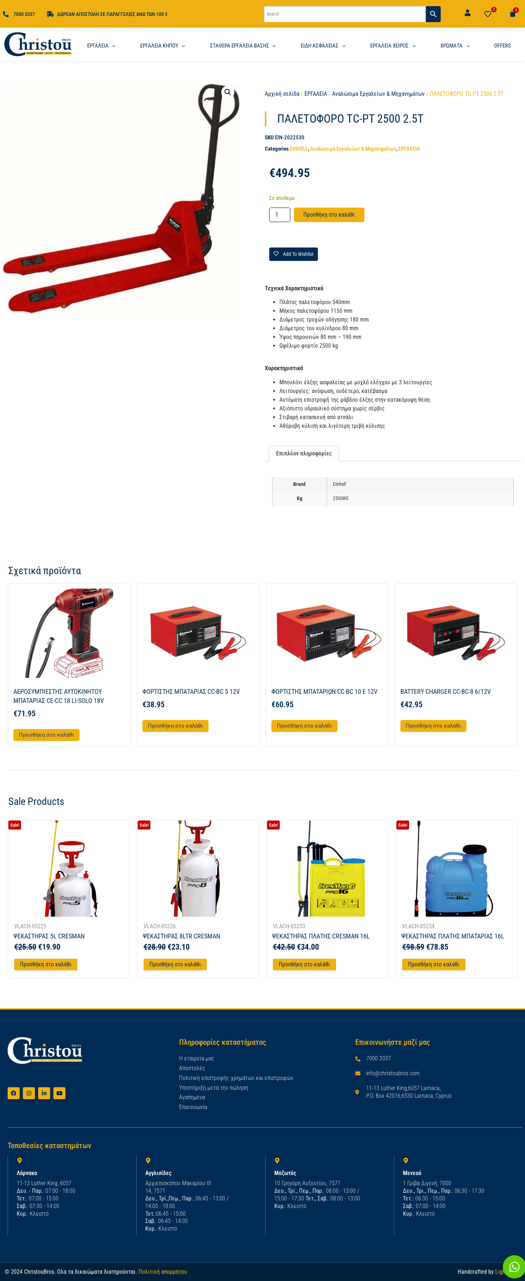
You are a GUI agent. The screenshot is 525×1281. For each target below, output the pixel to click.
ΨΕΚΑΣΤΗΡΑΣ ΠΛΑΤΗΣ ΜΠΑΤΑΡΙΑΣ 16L (452, 936)
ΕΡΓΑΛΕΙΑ (315, 93)
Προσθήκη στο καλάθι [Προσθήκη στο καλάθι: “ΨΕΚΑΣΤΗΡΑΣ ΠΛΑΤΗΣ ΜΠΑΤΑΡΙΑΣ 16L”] (434, 964)
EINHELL (299, 149)
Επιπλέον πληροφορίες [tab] (304, 453)
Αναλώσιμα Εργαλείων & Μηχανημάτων (378, 93)
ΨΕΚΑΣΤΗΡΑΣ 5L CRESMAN (49, 936)
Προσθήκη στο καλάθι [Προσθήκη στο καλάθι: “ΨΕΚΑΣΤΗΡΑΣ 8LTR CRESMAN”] (175, 964)
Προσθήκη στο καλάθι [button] (46, 735)
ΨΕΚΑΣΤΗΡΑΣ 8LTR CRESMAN (181, 936)
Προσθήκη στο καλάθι (329, 214)
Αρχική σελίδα (282, 93)
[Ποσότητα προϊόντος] (279, 215)
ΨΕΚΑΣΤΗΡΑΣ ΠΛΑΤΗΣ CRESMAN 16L (321, 936)
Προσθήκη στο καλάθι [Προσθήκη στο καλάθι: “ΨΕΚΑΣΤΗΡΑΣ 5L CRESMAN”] (46, 964)
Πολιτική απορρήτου (162, 1271)
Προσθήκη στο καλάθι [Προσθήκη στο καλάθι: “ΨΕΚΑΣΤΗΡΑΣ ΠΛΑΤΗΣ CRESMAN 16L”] (304, 964)
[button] (227, 92)
